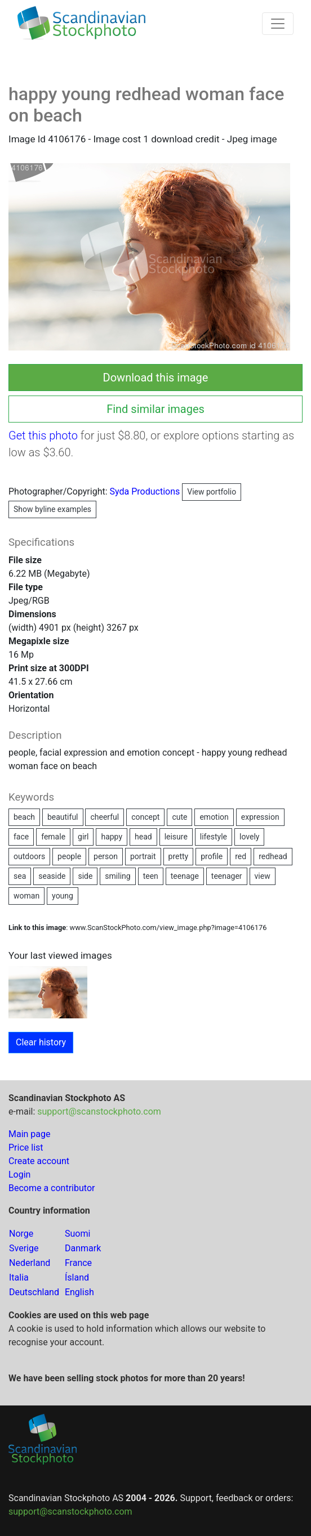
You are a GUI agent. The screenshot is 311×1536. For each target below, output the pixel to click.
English (79, 1292)
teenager (226, 876)
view (262, 876)
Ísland (77, 1277)
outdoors (29, 856)
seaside (51, 876)
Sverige (23, 1248)
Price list (25, 1147)
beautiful (62, 816)
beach (24, 816)
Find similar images (155, 409)
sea (20, 876)
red (240, 856)
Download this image (155, 377)
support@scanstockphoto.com (99, 1111)
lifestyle (213, 836)
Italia (19, 1277)
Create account (38, 1161)
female (53, 836)
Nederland (29, 1262)
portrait (143, 856)
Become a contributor (51, 1188)
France (78, 1262)
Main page (29, 1134)
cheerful (104, 816)
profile (212, 856)
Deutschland (34, 1292)
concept (145, 816)
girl (83, 836)
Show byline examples (52, 509)
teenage (185, 876)
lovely (249, 836)
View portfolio (211, 491)
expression (260, 816)
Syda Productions (176, 491)
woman (26, 895)
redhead (273, 856)
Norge (21, 1233)
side (85, 876)
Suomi (77, 1233)
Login (19, 1174)
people (69, 856)
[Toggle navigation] (278, 23)
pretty (178, 856)
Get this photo (43, 435)
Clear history (41, 1042)
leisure (176, 836)
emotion (213, 816)
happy (111, 836)
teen (150, 876)
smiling (117, 876)
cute (179, 816)
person (106, 856)
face (21, 836)
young (62, 895)
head (143, 836)
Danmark (83, 1248)
